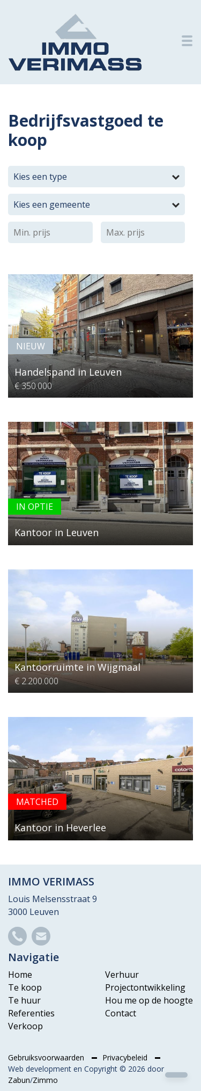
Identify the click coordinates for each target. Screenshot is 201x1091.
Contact (120, 1013)
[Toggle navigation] (187, 41)
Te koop (25, 987)
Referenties (31, 1013)
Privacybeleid (126, 1057)
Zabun (19, 1080)
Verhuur (122, 974)
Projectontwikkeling (145, 987)
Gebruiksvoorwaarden (47, 1057)
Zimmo (45, 1080)
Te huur (24, 1000)
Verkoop (25, 1026)
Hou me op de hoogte (149, 1000)
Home (20, 974)
